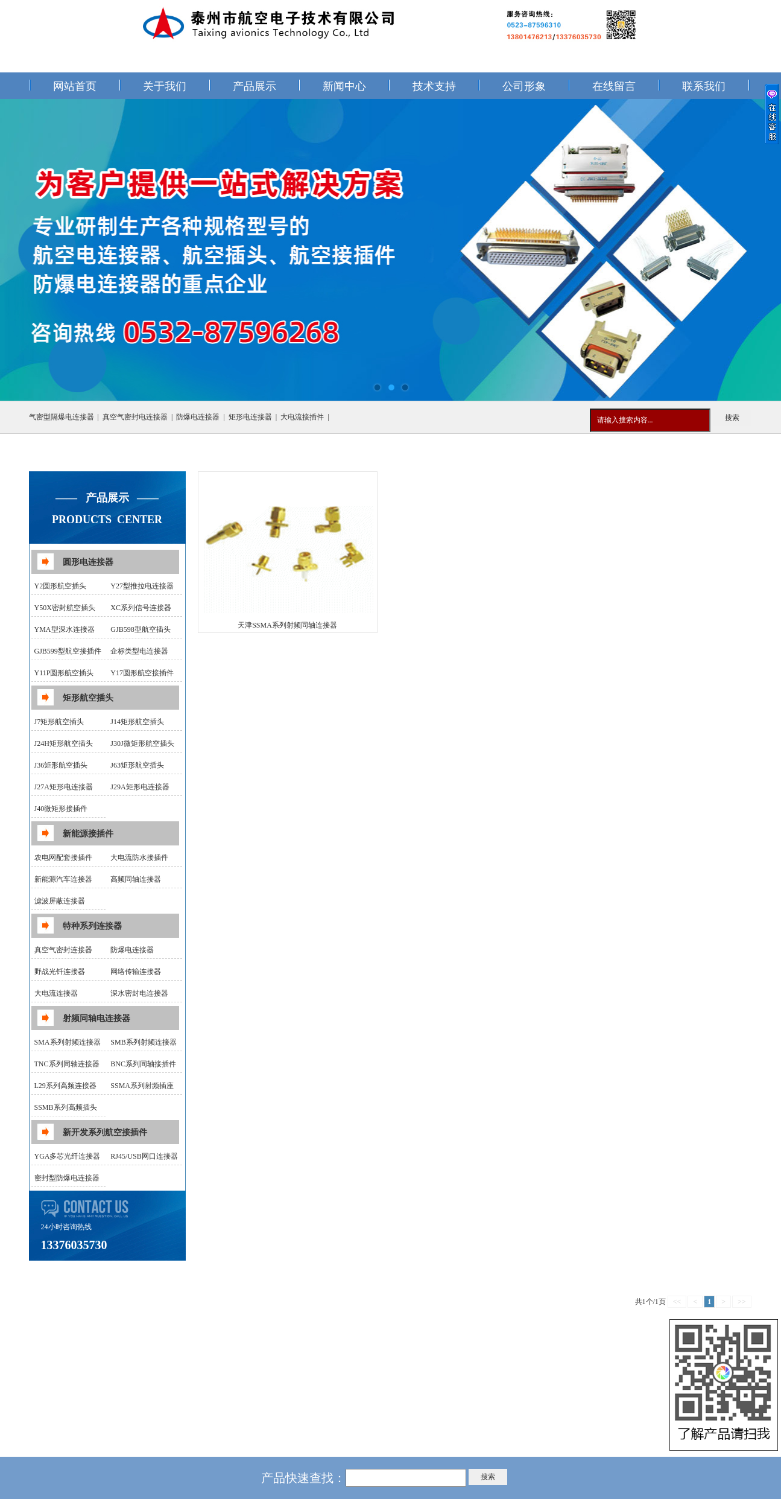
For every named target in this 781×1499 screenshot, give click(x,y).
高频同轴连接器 (135, 879)
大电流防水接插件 (139, 857)
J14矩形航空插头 (137, 722)
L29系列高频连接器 (65, 1085)
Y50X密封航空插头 (64, 607)
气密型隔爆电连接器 (61, 417)
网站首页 (74, 86)
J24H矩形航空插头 (63, 743)
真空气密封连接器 (63, 950)
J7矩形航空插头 (59, 722)
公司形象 (524, 86)
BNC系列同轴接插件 (143, 1064)
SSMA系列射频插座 (142, 1085)
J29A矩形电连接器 (139, 787)
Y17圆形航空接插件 (142, 673)
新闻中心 (344, 86)
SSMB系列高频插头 (65, 1107)
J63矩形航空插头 (137, 765)
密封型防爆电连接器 (67, 1178)
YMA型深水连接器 (64, 629)
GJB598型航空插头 (140, 629)
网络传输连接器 (135, 971)
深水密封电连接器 (139, 993)
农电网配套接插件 (63, 857)
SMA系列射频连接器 (67, 1042)
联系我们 (704, 86)
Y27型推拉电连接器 (142, 586)
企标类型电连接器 (139, 651)
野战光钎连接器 (59, 971)
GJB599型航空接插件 (67, 651)
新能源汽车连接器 (63, 879)
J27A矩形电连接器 (63, 787)
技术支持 (434, 86)
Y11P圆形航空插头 (64, 673)
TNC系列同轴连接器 (67, 1064)
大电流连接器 (56, 993)
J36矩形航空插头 (61, 765)
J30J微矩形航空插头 (142, 743)
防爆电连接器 (198, 417)
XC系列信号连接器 (140, 607)
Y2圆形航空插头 (60, 586)
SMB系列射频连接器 (143, 1042)
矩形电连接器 (250, 417)
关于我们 (164, 86)
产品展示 (254, 86)
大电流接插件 (302, 417)
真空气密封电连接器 (135, 417)
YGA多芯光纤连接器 (67, 1156)
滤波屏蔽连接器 (59, 901)
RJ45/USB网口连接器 (143, 1156)
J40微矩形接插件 (61, 808)
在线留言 (614, 86)
